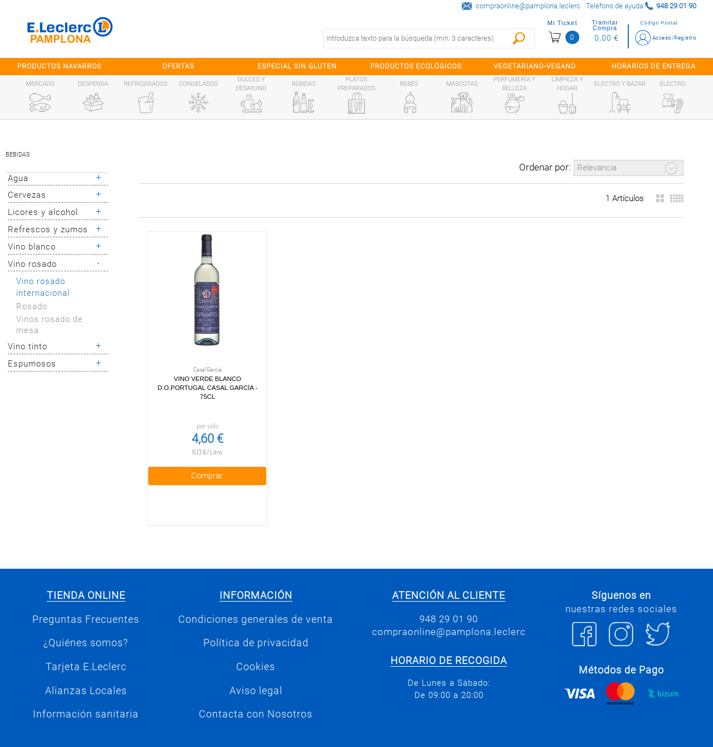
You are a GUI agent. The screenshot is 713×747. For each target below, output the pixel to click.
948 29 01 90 (448, 596)
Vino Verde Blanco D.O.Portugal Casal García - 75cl (197, 365)
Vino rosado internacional (43, 287)
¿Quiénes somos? (85, 621)
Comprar (196, 453)
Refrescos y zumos (48, 229)
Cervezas (27, 195)
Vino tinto (27, 346)
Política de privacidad (256, 621)
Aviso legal (255, 668)
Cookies (255, 644)
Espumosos (32, 364)
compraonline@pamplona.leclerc (528, 6)
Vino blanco (32, 247)
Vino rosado (32, 264)
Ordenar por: (545, 167)
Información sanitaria (86, 692)
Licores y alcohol (43, 212)
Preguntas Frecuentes (85, 597)
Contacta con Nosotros (255, 692)
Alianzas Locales (86, 668)
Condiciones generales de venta (255, 597)
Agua (18, 178)
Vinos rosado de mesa (49, 325)
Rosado (31, 306)
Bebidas (18, 154)
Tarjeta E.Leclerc (86, 644)
